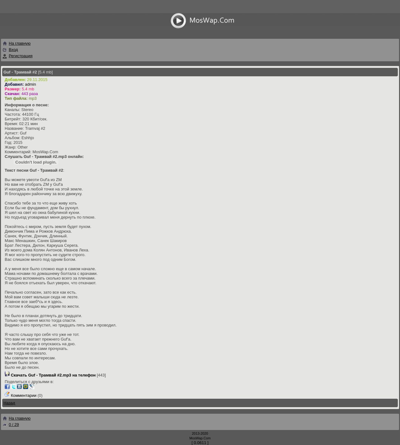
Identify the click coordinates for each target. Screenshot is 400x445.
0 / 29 (10, 424)
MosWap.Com (200, 438)
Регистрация (20, 55)
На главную (16, 43)
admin (30, 84)
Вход (13, 49)
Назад (9, 403)
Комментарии (24, 395)
